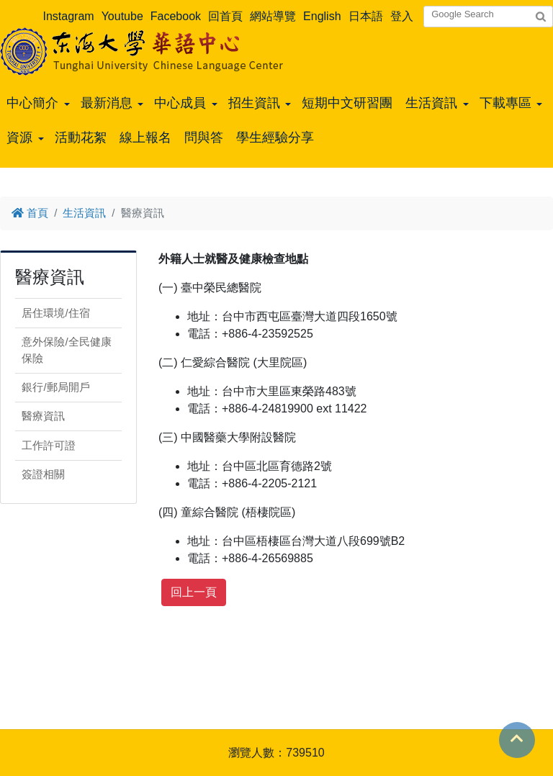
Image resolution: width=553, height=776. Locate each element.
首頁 (30, 213)
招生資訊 (254, 103)
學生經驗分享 (275, 137)
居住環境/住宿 (55, 313)
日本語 (366, 16)
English (322, 16)
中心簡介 (32, 103)
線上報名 (145, 137)
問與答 (203, 137)
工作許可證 (49, 445)
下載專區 (505, 103)
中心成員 (180, 103)
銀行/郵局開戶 (55, 387)
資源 (19, 137)
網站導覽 (273, 16)
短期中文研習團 (347, 103)
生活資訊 (431, 103)
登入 (401, 16)
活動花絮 (81, 137)
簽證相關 (43, 474)
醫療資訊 (43, 416)
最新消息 (106, 103)
